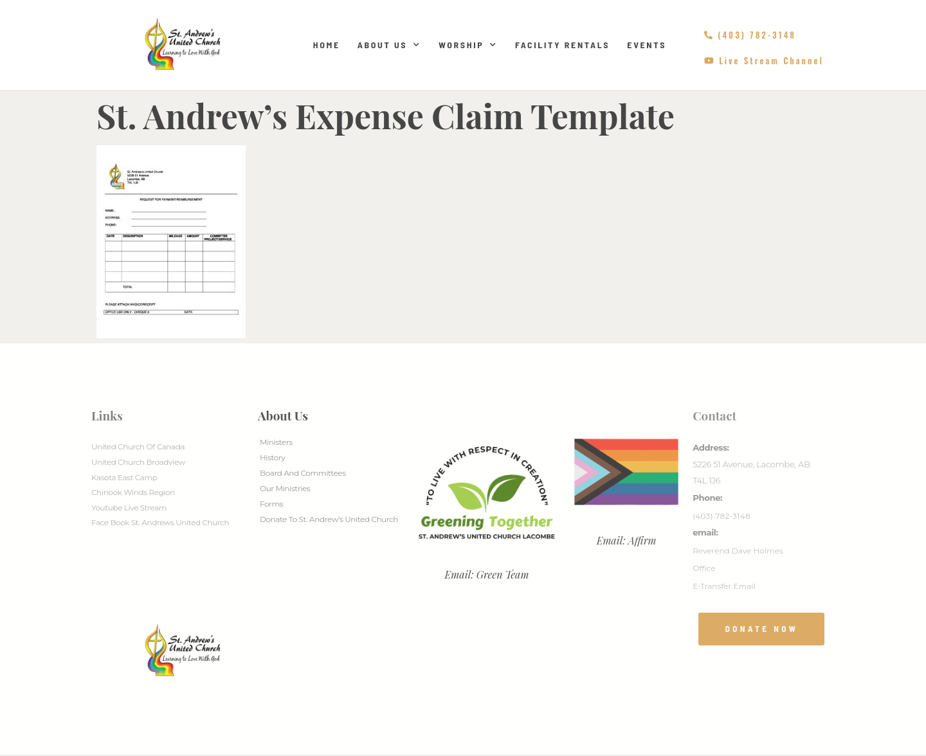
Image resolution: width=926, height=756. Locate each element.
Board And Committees (303, 473)
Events (646, 44)
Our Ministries (285, 488)
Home (326, 44)
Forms (271, 504)
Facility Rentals (562, 44)
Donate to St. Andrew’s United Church (329, 519)
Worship (468, 45)
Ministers (276, 442)
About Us (389, 45)
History (272, 457)
